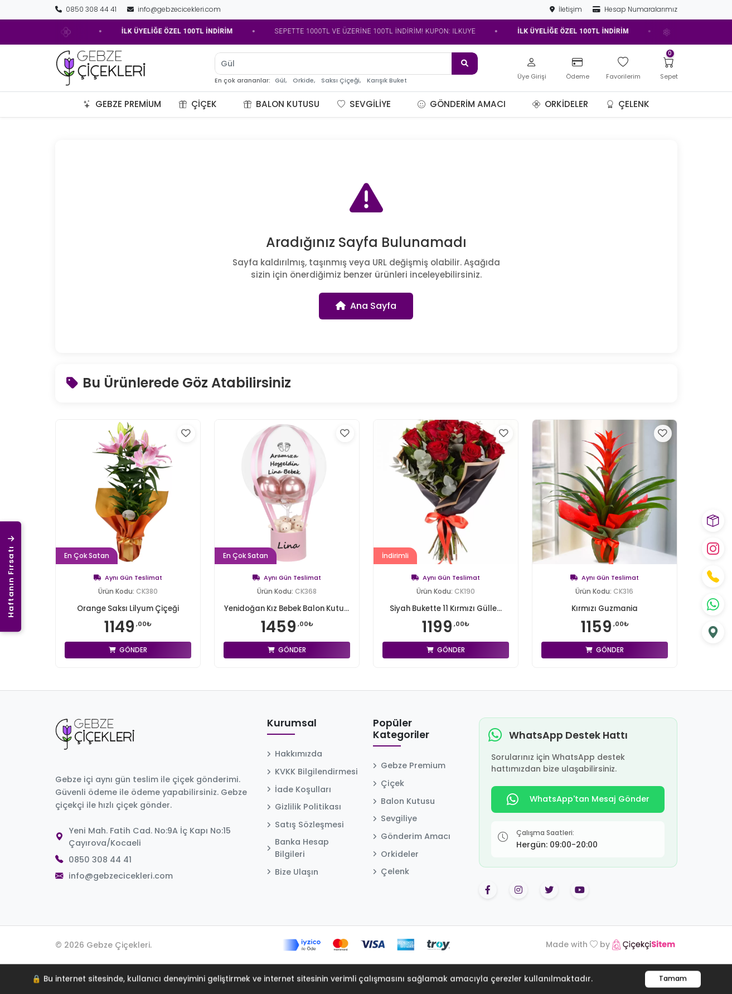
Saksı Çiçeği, (341, 80)
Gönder (128, 649)
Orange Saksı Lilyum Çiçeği (128, 608)
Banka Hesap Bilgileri (298, 863)
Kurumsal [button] (292, 739)
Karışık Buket (387, 80)
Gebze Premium (122, 104)
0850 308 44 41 (86, 9)
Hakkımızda (294, 769)
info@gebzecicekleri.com (174, 9)
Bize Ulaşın (292, 887)
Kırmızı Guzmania (604, 608)
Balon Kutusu (281, 104)
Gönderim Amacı (462, 104)
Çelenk (627, 104)
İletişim (567, 9)
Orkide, (304, 80)
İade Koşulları (299, 805)
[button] (230, 104)
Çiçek (198, 104)
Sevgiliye (364, 104)
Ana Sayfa (366, 305)
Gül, (281, 80)
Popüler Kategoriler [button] (401, 745)
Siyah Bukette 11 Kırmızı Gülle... (446, 608)
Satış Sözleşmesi (305, 840)
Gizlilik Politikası (304, 822)
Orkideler (560, 104)
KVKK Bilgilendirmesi (312, 787)
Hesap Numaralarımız (635, 9)
